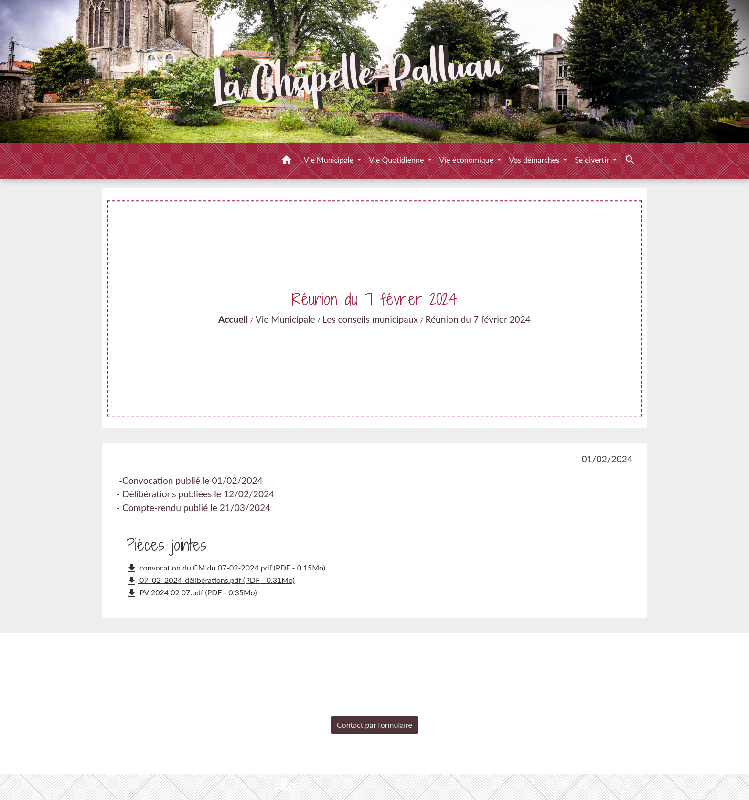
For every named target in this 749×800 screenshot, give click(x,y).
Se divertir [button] (593, 159)
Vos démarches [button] (535, 159)
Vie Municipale (285, 319)
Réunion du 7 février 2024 (478, 319)
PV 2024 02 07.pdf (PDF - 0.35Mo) (191, 593)
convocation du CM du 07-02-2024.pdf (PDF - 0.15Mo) (225, 568)
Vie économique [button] (467, 159)
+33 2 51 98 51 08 (374, 708)
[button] (286, 161)
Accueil (233, 319)
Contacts (375, 649)
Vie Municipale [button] (329, 159)
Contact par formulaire (374, 724)
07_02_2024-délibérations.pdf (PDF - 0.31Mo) (210, 581)
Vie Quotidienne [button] (397, 159)
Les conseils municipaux (370, 319)
